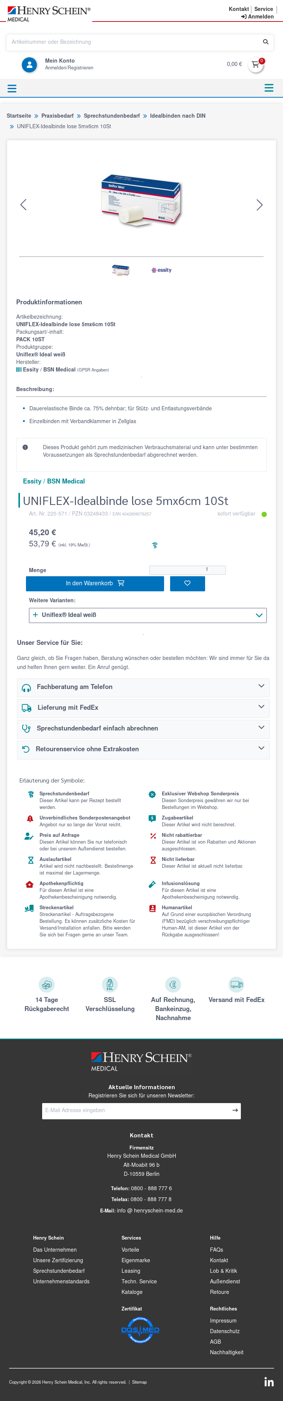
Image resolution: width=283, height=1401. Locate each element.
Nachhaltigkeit (226, 1353)
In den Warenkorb (95, 583)
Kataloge (132, 1292)
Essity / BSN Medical (62, 370)
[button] (239, 9)
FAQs (216, 1250)
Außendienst (225, 1282)
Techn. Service (139, 1282)
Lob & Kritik (223, 1271)
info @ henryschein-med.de (150, 1211)
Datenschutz (225, 1332)
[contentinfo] (257, 17)
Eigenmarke (136, 1261)
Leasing (131, 1271)
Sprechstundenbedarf (59, 1271)
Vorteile (130, 1250)
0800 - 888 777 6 (151, 1189)
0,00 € (234, 65)
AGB (215, 1342)
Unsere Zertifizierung (58, 1261)
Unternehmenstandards (61, 1282)
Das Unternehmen (55, 1250)
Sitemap (139, 1383)
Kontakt (219, 1261)
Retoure (219, 1292)
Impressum (223, 1321)
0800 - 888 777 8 (151, 1200)
